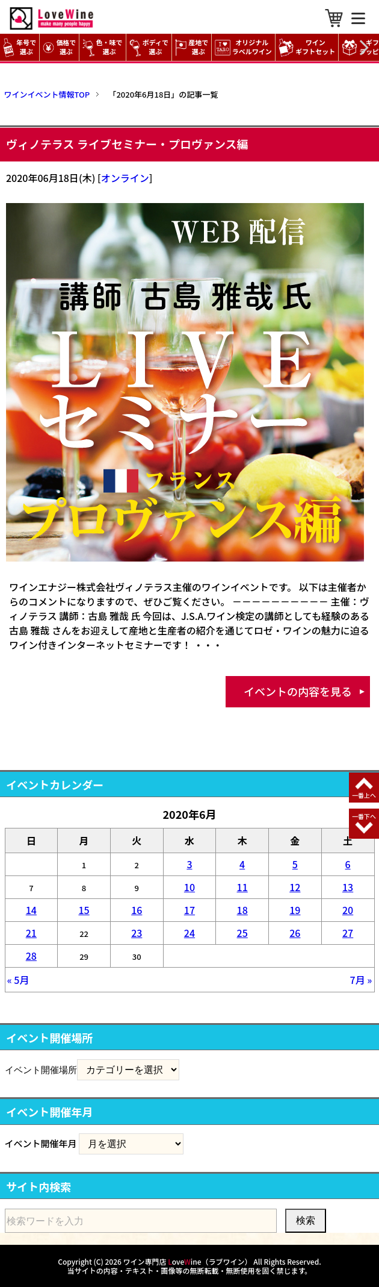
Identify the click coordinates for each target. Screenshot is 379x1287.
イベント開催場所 (41, 1069)
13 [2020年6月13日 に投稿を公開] (347, 887)
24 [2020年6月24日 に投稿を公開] (189, 932)
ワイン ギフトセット (309, 47)
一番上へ (364, 795)
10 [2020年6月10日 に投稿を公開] (189, 887)
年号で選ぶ (19, 47)
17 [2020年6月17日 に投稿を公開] (189, 910)
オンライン (125, 178)
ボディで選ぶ (148, 47)
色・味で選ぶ (102, 47)
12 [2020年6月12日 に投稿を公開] (294, 887)
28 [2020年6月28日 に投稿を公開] (31, 955)
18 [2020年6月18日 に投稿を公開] (242, 910)
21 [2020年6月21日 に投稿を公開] (31, 932)
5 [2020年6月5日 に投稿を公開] (295, 864)
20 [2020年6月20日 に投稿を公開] (347, 910)
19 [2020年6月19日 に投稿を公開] (294, 910)
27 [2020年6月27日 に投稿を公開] (347, 932)
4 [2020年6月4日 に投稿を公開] (242, 864)
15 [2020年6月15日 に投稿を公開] (83, 910)
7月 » (361, 979)
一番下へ (364, 816)
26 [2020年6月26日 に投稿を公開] (294, 932)
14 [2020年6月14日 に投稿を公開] (31, 910)
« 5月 (18, 979)
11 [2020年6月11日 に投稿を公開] (242, 887)
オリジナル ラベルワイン (245, 47)
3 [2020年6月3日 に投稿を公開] (189, 864)
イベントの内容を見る (298, 691)
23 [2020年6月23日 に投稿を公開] (136, 932)
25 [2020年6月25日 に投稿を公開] (242, 932)
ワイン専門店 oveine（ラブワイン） (187, 1261)
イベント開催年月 (41, 1143)
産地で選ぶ (191, 47)
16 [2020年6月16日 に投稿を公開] (136, 910)
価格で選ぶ (59, 47)
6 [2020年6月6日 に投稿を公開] (348, 864)
